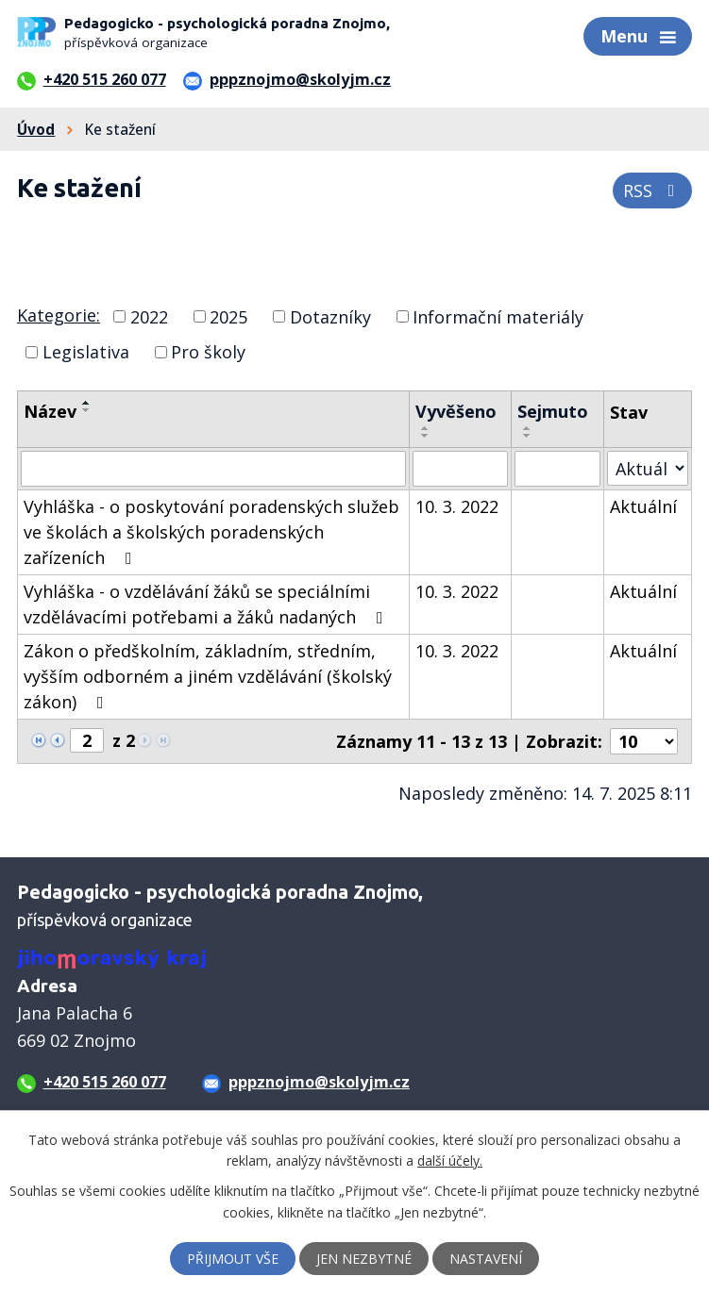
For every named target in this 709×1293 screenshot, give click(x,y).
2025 (228, 316)
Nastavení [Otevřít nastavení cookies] (485, 1259)
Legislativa (85, 351)
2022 (149, 316)
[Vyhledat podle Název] (213, 469)
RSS (653, 190)
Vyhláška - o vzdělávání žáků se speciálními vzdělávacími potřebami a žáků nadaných (207, 604)
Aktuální (643, 506)
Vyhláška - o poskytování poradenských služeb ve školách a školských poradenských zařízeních (211, 532)
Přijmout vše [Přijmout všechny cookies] (233, 1259)
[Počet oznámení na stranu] (644, 741)
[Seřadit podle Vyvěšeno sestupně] (425, 435)
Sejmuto (552, 411)
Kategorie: (58, 315)
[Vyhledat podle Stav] (647, 468)
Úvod (36, 129)
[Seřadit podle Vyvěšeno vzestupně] (425, 428)
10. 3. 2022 (456, 506)
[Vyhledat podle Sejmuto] (557, 469)
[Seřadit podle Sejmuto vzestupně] (527, 428)
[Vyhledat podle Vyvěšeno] (460, 469)
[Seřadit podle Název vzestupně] (86, 402)
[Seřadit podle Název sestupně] (86, 410)
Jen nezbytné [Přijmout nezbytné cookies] (364, 1259)
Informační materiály (498, 316)
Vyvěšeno (456, 411)
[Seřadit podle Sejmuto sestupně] (527, 435)
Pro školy (208, 351)
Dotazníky (330, 316)
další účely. (449, 1160)
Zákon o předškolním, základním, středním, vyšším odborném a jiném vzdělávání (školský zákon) (208, 676)
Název (50, 411)
